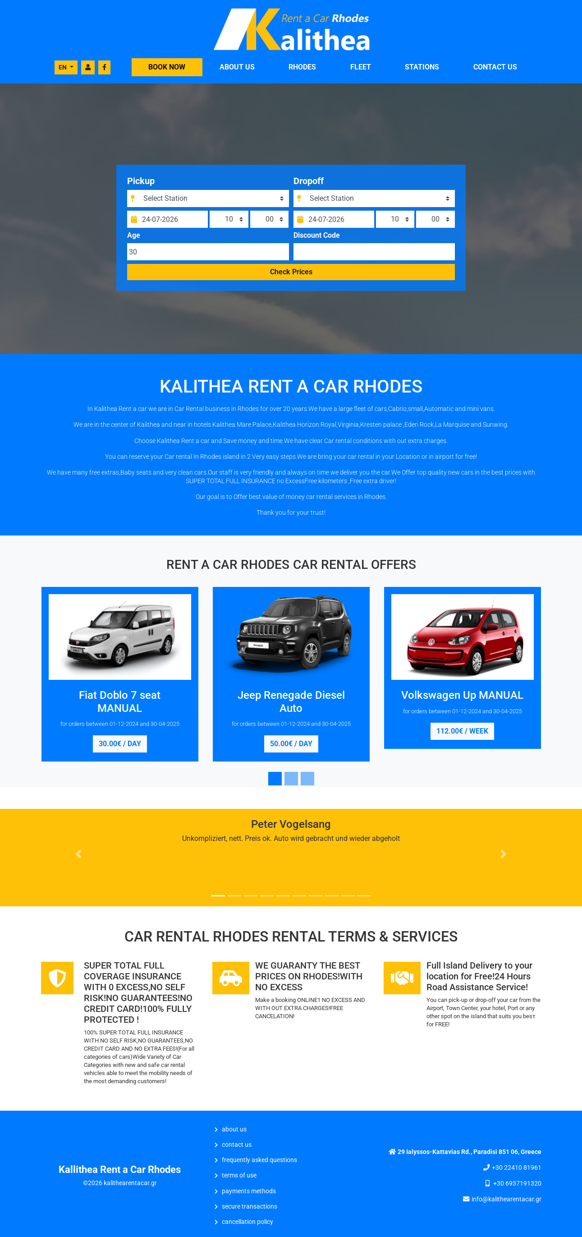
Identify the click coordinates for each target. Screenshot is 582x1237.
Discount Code (316, 235)
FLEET (360, 67)
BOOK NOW (166, 67)
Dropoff (308, 180)
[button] (78, 854)
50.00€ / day (291, 743)
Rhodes (302, 67)
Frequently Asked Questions (259, 1160)
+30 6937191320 (517, 1183)
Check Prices (291, 272)
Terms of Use (239, 1175)
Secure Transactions (249, 1206)
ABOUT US (237, 67)
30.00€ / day (120, 743)
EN (63, 67)
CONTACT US (495, 67)
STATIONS (422, 67)
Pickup (141, 180)
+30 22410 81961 (516, 1168)
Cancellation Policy (247, 1222)
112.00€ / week (462, 731)
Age (133, 235)
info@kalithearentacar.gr (506, 1199)
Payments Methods (249, 1191)
